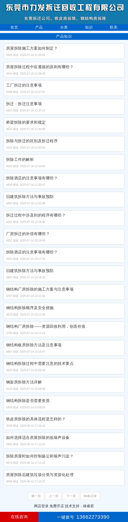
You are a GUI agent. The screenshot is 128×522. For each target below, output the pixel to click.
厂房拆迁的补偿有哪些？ (28, 234)
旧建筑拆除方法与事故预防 (30, 197)
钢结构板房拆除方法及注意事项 (34, 345)
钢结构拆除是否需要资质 (28, 401)
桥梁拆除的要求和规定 (26, 122)
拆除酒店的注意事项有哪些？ (32, 178)
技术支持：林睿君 (79, 506)
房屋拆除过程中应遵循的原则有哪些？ (40, 67)
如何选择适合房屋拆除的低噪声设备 (38, 437)
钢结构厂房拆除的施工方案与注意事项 (40, 289)
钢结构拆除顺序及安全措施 (30, 308)
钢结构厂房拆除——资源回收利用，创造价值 (46, 326)
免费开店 (56, 506)
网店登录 (41, 506)
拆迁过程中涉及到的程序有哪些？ (36, 215)
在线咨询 (19, 517)
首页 (14, 27)
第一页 (36, 496)
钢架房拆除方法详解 (24, 382)
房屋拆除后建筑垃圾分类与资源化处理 (40, 475)
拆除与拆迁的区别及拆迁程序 (32, 141)
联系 (114, 27)
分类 (64, 27)
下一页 (71, 496)
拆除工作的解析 (20, 159)
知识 (89, 27)
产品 (39, 27)
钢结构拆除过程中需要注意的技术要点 (40, 363)
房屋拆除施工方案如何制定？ (32, 48)
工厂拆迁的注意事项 (24, 85)
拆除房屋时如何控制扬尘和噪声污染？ (40, 456)
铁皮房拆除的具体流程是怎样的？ (36, 419)
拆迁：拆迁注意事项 (24, 104)
